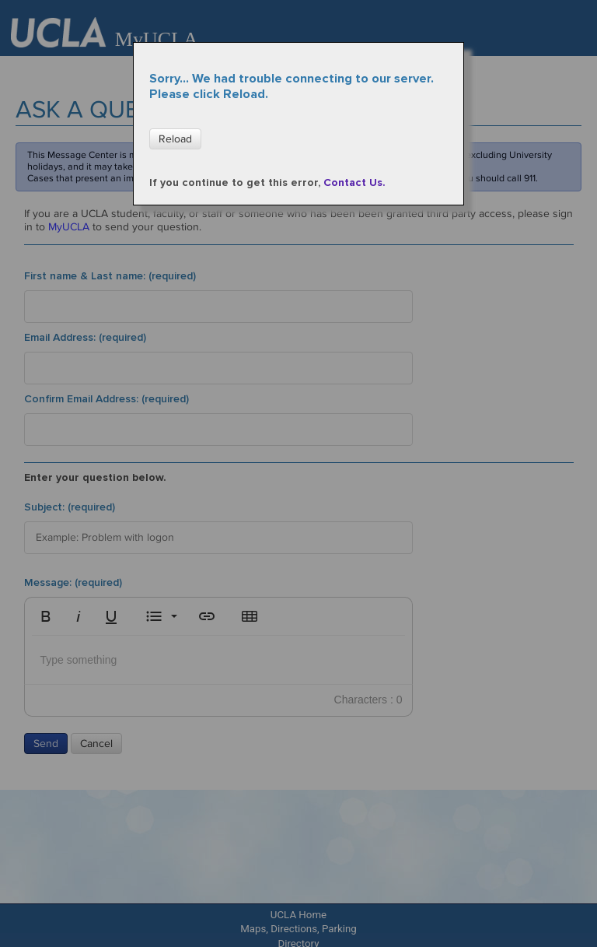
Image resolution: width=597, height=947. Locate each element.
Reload (175, 139)
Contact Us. (354, 182)
